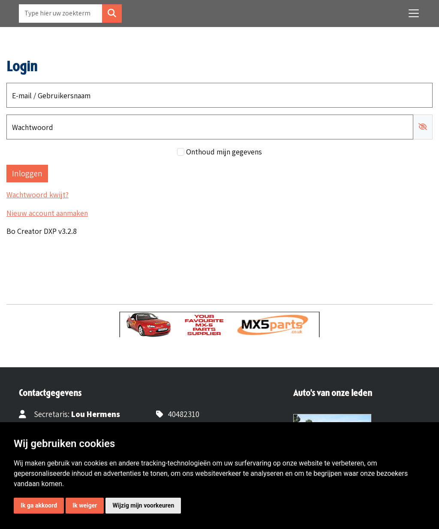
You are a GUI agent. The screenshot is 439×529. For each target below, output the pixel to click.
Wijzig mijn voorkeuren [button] (143, 505)
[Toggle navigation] (413, 13)
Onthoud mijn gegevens (224, 152)
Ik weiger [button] (84, 505)
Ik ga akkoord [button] (39, 505)
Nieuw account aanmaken (47, 213)
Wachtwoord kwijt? (37, 195)
